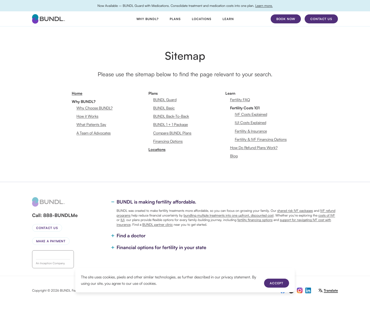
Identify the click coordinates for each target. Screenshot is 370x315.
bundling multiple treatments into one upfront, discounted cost (228, 215)
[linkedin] (308, 290)
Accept (276, 283)
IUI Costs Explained (250, 122)
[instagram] (300, 290)
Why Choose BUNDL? (94, 108)
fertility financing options (255, 220)
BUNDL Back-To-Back (171, 116)
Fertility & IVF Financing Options (261, 139)
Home (77, 93)
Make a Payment (51, 241)
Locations (201, 19)
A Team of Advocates (93, 133)
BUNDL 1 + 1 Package (170, 124)
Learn (228, 19)
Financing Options (168, 141)
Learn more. (264, 6)
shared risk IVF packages (295, 211)
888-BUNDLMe (60, 215)
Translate (331, 290)
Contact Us (47, 228)
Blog (234, 155)
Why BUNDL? (147, 19)
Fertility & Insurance (251, 131)
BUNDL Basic (164, 108)
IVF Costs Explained (251, 114)
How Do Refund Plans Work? (254, 147)
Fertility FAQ (240, 99)
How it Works (87, 116)
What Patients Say (91, 124)
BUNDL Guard (165, 99)
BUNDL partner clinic (157, 224)
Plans (175, 19)
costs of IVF (326, 215)
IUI (122, 220)
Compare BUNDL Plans (172, 133)
